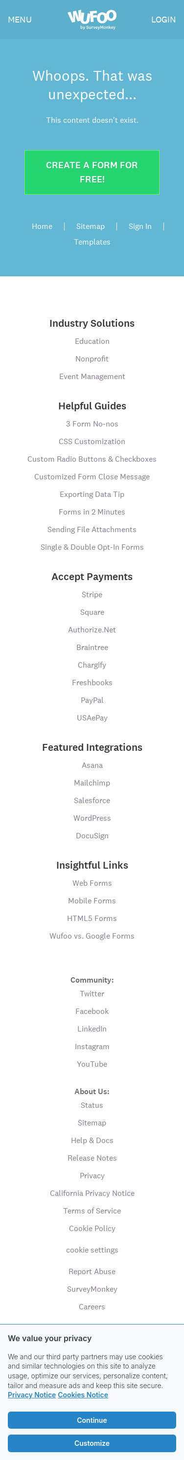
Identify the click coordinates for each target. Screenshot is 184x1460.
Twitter (92, 993)
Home (42, 226)
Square (92, 612)
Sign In (140, 226)
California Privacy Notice (92, 1193)
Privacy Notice (32, 1395)
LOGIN (163, 19)
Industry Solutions (92, 323)
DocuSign (92, 836)
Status (92, 1105)
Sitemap (90, 226)
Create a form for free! (92, 172)
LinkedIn (92, 1029)
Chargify (92, 665)
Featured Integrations (92, 747)
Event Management (92, 376)
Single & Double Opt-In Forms (92, 547)
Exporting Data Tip (92, 494)
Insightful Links (92, 865)
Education (92, 341)
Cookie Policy (92, 1228)
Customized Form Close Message (92, 477)
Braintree (92, 647)
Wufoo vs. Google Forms (92, 936)
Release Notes (92, 1158)
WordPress (92, 818)
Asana (92, 765)
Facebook (92, 1011)
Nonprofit (92, 359)
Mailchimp (92, 783)
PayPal (92, 700)
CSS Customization (92, 441)
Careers (92, 1307)
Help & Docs (92, 1140)
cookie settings (92, 1250)
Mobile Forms (92, 901)
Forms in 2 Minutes (92, 512)
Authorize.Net (92, 630)
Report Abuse (92, 1271)
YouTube (92, 1064)
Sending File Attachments (92, 529)
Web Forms (92, 883)
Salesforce (92, 800)
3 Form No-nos (92, 424)
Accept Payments (92, 577)
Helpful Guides (92, 406)
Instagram (92, 1046)
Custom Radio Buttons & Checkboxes (92, 459)
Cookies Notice (83, 1395)
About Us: (92, 1091)
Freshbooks (92, 682)
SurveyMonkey (92, 1289)
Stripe (92, 594)
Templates (92, 242)
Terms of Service (92, 1211)
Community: (92, 979)
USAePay (92, 718)
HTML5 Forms (92, 918)
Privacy (92, 1175)
